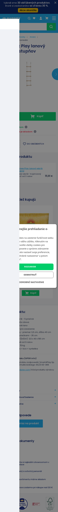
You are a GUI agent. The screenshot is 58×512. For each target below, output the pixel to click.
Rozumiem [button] (30, 266)
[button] (29, 282)
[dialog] (28, 256)
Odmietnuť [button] (30, 274)
